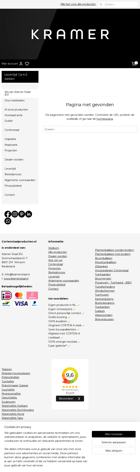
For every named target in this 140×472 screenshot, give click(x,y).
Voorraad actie (14, 115)
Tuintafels (8, 381)
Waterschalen (103, 315)
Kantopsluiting (104, 299)
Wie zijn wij (55, 260)
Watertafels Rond (13, 414)
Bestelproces (13, 174)
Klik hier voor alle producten (78, 4)
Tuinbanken (102, 307)
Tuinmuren (102, 294)
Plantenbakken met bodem (113, 254)
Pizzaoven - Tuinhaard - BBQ (113, 282)
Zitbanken (101, 266)
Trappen (7, 369)
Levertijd (10, 168)
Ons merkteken (15, 100)
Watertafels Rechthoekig (18, 410)
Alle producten (57, 252)
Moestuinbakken (105, 262)
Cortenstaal (12, 130)
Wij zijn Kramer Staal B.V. (17, 93)
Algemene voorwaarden (20, 180)
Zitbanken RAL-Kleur (15, 430)
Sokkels (100, 311)
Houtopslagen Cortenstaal (112, 270)
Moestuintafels (11, 393)
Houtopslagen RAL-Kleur (18, 426)
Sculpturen (8, 401)
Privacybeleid (13, 185)
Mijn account (12, 64)
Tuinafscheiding (105, 286)
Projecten (11, 150)
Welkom (53, 248)
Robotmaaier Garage (15, 385)
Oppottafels (10, 397)
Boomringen (103, 278)
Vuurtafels (8, 389)
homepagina (105, 118)
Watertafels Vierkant (15, 405)
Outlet (9, 120)
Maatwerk (11, 144)
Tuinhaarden (103, 274)
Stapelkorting (10, 442)
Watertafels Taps (12, 418)
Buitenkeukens (104, 303)
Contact (10, 194)
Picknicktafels (10, 377)
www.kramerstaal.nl (16, 278)
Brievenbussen (104, 319)
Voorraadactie (10, 438)
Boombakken (103, 258)
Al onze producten (16, 109)
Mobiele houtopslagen (16, 373)
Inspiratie (10, 139)
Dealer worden (14, 159)
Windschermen (105, 290)
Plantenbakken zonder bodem (114, 250)
